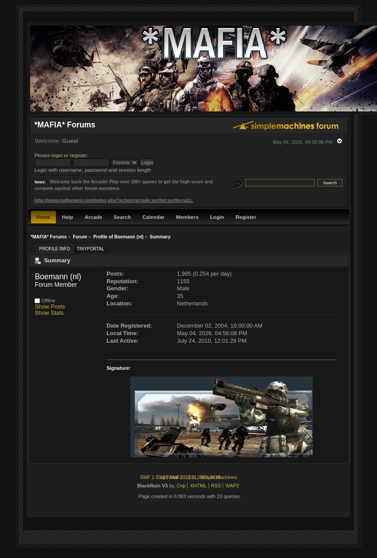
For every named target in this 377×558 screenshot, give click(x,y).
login (57, 155)
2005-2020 (208, 477)
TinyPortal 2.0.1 (174, 477)
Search (122, 217)
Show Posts (50, 306)
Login (217, 217)
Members (187, 217)
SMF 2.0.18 (152, 477)
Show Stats (49, 312)
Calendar (153, 217)
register (78, 155)
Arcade (93, 217)
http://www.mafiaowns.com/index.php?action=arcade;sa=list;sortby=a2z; (114, 200)
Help (67, 217)
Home (43, 217)
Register (246, 217)
